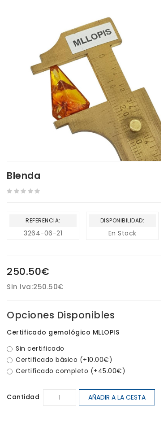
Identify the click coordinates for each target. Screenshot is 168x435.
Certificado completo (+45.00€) (66, 371)
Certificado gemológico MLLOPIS (63, 332)
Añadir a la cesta (117, 397)
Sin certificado (36, 348)
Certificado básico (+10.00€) (59, 360)
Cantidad (23, 397)
